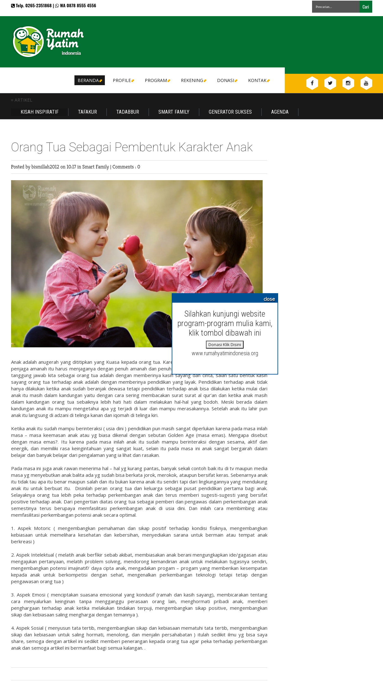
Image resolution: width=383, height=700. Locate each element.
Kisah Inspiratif (40, 112)
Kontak (258, 80)
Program (157, 80)
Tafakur (87, 112)
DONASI (226, 80)
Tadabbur (127, 112)
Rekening (193, 80)
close (269, 299)
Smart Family (173, 112)
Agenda (280, 112)
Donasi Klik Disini (224, 344)
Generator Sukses (230, 112)
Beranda (89, 80)
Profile (123, 80)
